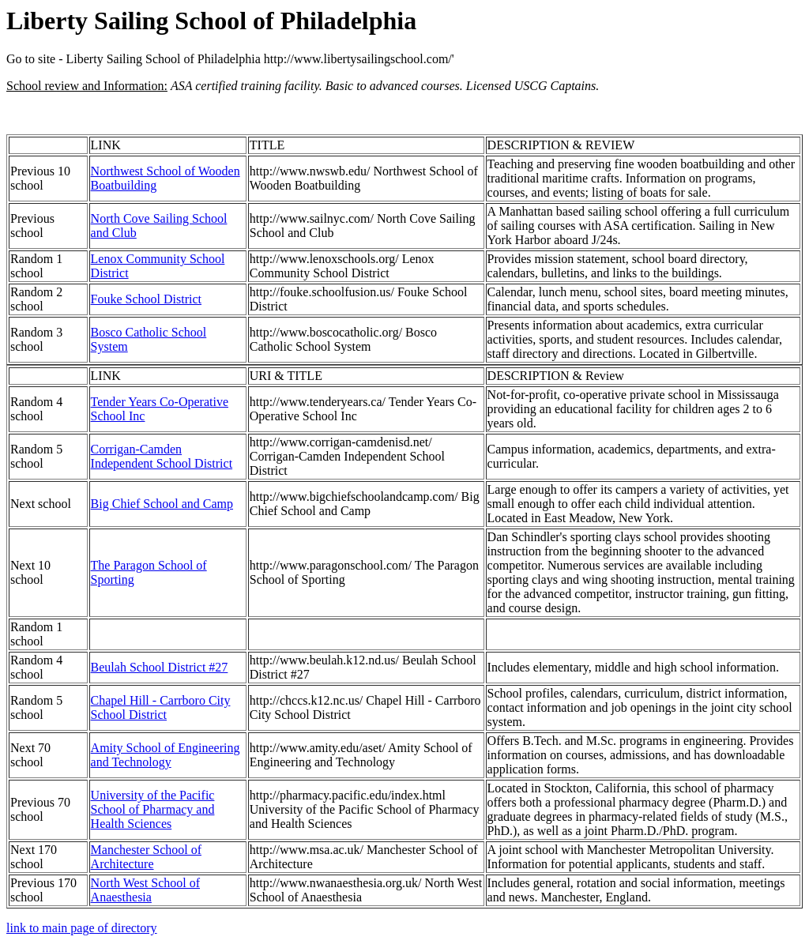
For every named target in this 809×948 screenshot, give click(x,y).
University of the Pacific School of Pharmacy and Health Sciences (153, 809)
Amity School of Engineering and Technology (165, 755)
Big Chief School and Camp (162, 503)
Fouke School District (146, 299)
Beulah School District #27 (159, 667)
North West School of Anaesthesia (145, 890)
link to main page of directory (81, 928)
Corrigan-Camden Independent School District (162, 456)
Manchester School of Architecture (146, 857)
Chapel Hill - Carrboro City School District (161, 707)
